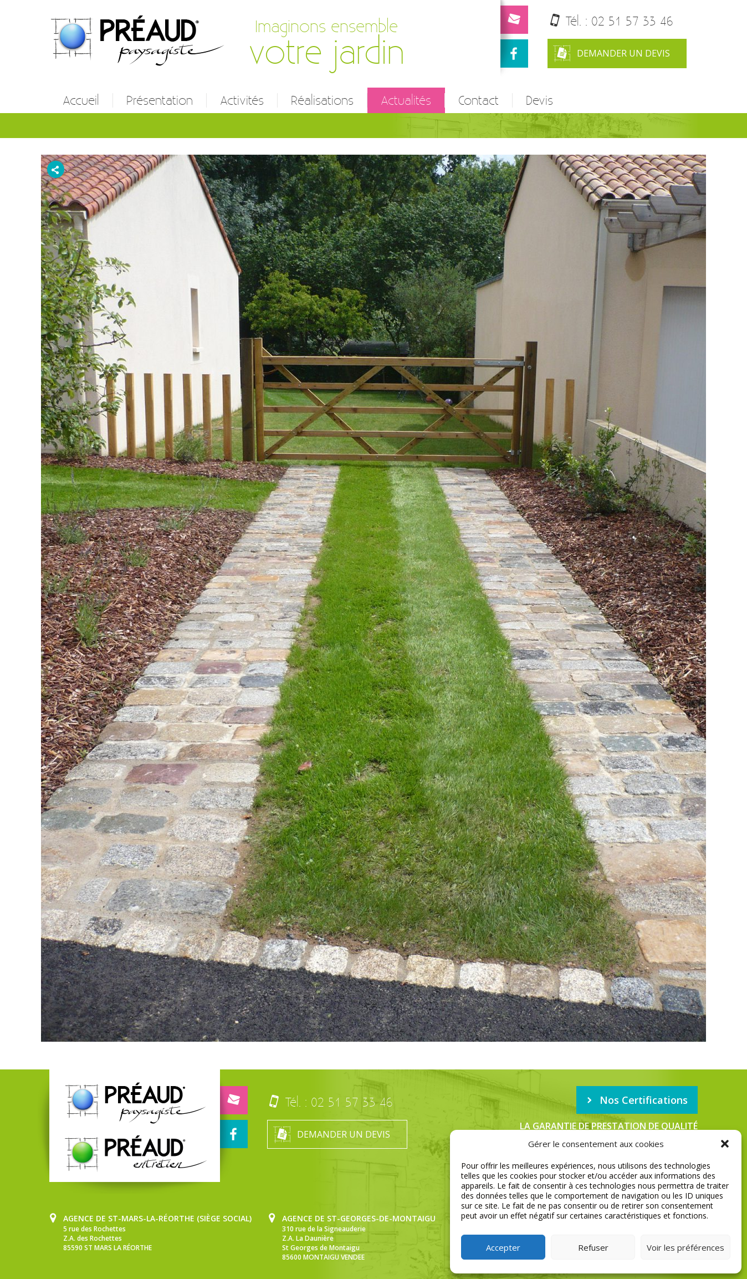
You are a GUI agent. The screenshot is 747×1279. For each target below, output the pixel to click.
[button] (724, 1143)
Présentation (159, 100)
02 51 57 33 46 (632, 20)
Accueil (81, 100)
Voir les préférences (685, 1247)
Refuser (593, 1247)
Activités (242, 100)
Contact (478, 100)
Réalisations (322, 100)
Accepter (503, 1247)
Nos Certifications (637, 1100)
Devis (539, 100)
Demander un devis (611, 53)
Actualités (406, 100)
